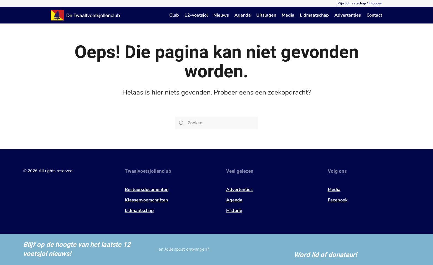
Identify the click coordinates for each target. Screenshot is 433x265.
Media (288, 15)
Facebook (338, 200)
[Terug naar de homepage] (85, 15)
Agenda (242, 15)
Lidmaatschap (314, 15)
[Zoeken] (216, 123)
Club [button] (174, 15)
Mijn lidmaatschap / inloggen (359, 3)
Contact (374, 15)
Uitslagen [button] (266, 15)
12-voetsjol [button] (196, 15)
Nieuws (221, 15)
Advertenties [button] (347, 15)
